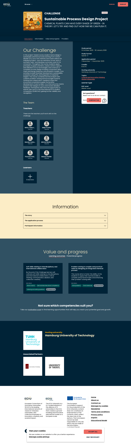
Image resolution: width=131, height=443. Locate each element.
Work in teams (31, 285)
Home (93, 397)
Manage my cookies (99, 406)
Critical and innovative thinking (93, 77)
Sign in (112, 4)
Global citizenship (88, 79)
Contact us (96, 403)
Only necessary (92, 437)
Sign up (123, 4)
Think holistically (87, 285)
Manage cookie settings (39, 437)
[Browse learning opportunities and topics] (28, 4)
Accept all (92, 432)
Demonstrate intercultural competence (48, 285)
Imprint (94, 417)
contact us (94, 100)
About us (95, 400)
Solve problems (76, 285)
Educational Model (99, 420)
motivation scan (34, 309)
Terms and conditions (100, 412)
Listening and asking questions (35, 289)
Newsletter (95, 409)
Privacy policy (97, 415)
